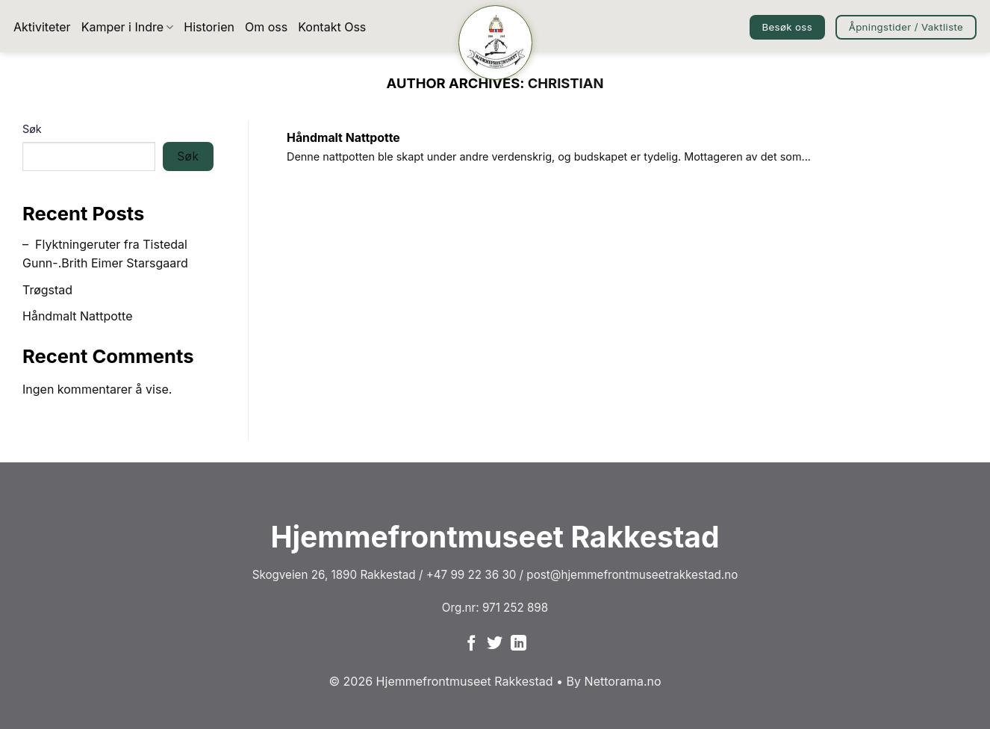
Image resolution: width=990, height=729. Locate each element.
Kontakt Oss (332, 26)
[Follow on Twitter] (494, 644)
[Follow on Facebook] (471, 644)
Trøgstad (47, 289)
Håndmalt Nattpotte (77, 315)
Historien (209, 26)
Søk (32, 128)
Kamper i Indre (127, 26)
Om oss (266, 26)
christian (566, 83)
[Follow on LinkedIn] (518, 644)
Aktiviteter (42, 26)
